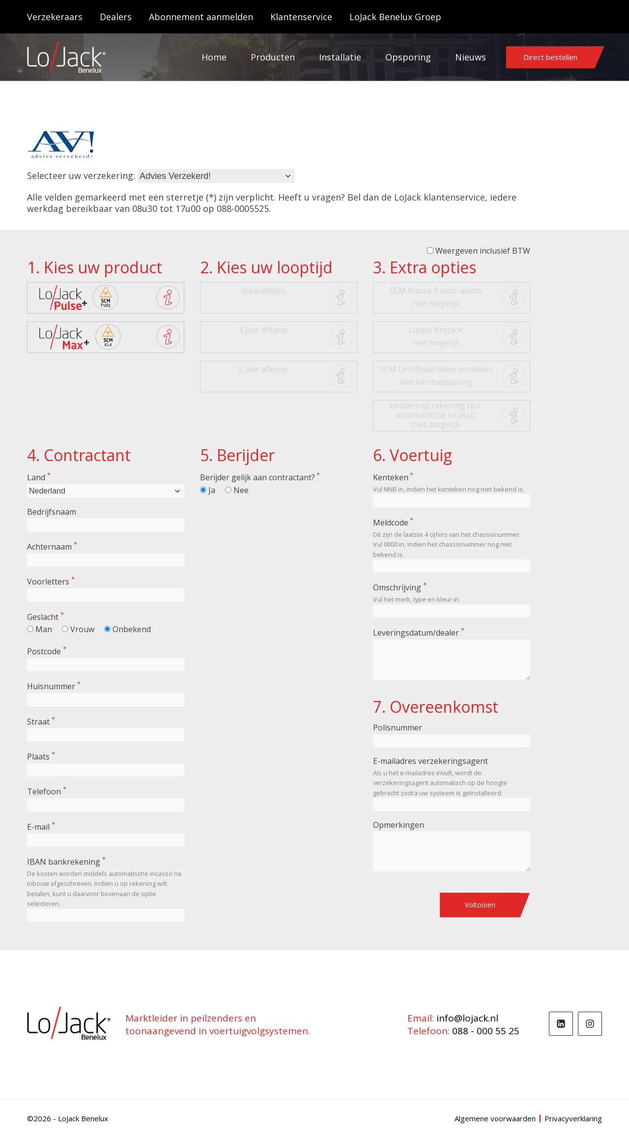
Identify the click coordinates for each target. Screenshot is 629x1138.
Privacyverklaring (573, 1118)
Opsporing (408, 57)
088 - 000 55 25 (485, 1030)
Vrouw (82, 629)
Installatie (340, 57)
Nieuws (470, 57)
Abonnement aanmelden (201, 17)
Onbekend (132, 629)
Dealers (116, 17)
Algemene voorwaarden (495, 1118)
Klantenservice (301, 17)
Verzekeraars (55, 17)
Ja (211, 490)
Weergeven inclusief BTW (482, 250)
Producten (273, 57)
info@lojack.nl (467, 1018)
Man (43, 629)
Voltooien (480, 904)
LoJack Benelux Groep (395, 17)
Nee (241, 490)
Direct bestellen (550, 57)
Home (214, 57)
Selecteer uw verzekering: (81, 175)
